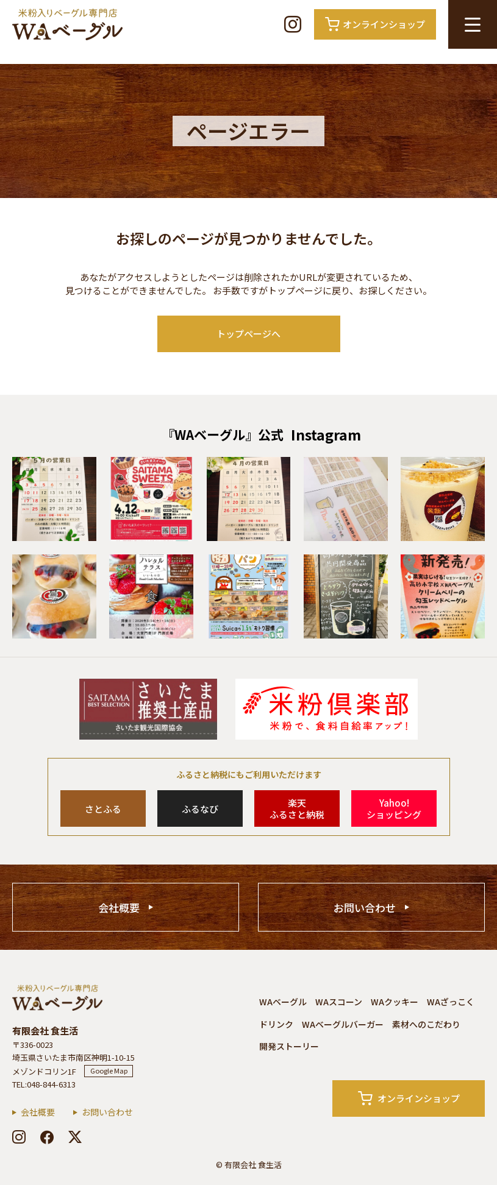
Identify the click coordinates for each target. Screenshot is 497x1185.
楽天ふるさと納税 (297, 808)
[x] (75, 1137)
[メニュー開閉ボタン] (472, 24)
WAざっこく (450, 1002)
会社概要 (119, 907)
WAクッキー (394, 1002)
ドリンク (276, 1024)
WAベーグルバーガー (343, 1024)
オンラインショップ (409, 1098)
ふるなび (200, 808)
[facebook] (47, 1137)
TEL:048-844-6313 (44, 1084)
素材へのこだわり (426, 1024)
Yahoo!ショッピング (393, 808)
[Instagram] (292, 24)
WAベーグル (283, 1002)
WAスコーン (338, 1002)
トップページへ (248, 333)
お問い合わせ (365, 907)
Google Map (108, 1070)
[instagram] (19, 1137)
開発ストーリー (289, 1046)
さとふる (103, 808)
